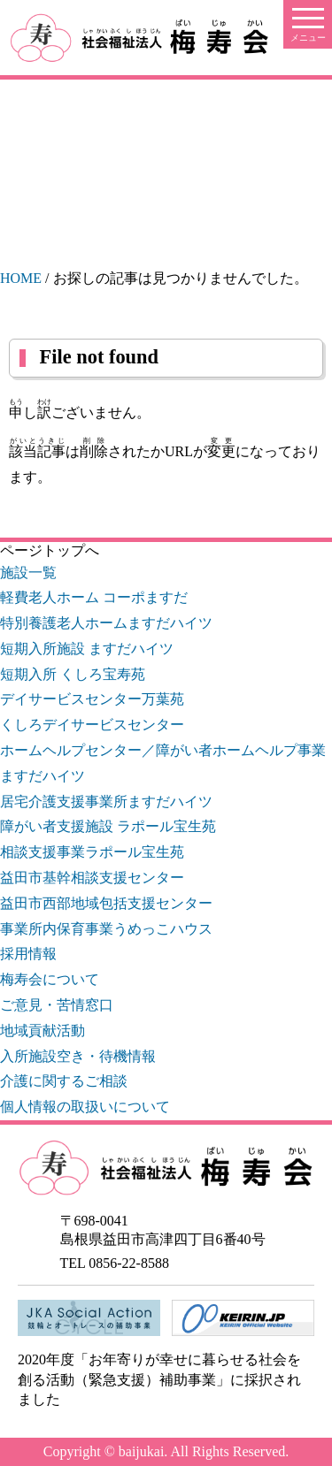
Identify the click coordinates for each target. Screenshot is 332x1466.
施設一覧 (28, 572)
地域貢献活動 (42, 1030)
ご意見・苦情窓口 (56, 1004)
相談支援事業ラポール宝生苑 (92, 851)
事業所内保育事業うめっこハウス (106, 928)
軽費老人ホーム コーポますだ (94, 597)
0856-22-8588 (129, 1263)
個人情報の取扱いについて (85, 1106)
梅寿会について (49, 979)
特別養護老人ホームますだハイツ (106, 622)
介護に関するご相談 (63, 1080)
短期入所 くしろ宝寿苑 (72, 674)
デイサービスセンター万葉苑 (92, 698)
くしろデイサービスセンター (92, 724)
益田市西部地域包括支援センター (106, 903)
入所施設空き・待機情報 (78, 1056)
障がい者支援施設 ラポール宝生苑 (108, 826)
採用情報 (28, 953)
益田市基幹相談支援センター (92, 877)
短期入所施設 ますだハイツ (87, 648)
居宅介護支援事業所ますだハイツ (106, 801)
